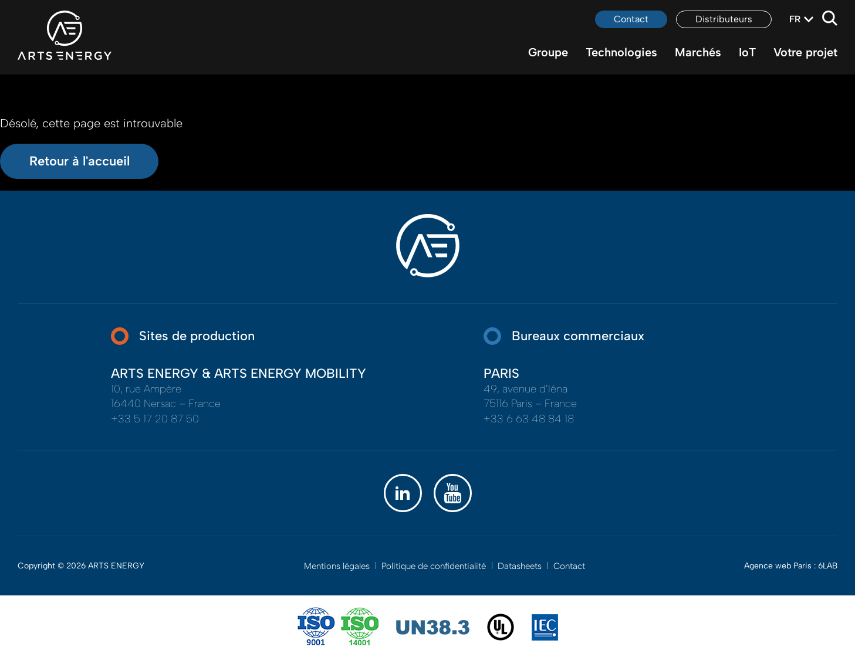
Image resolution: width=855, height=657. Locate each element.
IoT (747, 52)
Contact (631, 19)
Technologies (621, 52)
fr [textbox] (794, 19)
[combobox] (794, 19)
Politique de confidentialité (433, 566)
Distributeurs (723, 19)
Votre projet (805, 52)
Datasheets (520, 566)
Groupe (548, 52)
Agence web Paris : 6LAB (790, 566)
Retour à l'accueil (79, 161)
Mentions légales (337, 566)
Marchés (698, 52)
